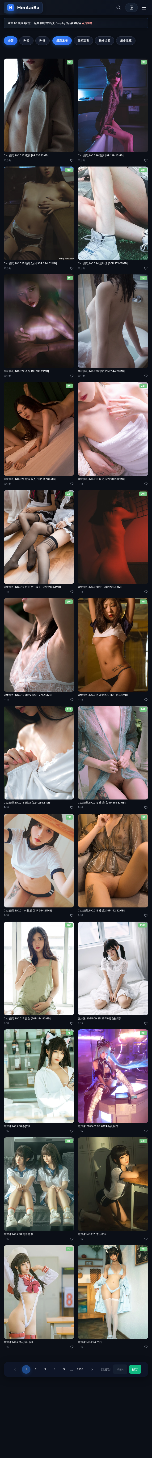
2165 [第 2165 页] (80, 1369)
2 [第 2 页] (36, 1369)
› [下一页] (92, 1369)
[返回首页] (23, 7)
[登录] (131, 7)
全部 (10, 40)
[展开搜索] (118, 7)
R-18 (42, 40)
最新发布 (62, 40)
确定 (135, 1369)
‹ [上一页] (15, 1369)
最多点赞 (104, 40)
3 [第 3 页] (45, 1369)
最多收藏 (125, 40)
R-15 (26, 40)
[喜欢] (71, 160)
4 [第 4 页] (54, 1369)
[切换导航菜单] (144, 7)
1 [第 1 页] (26, 1369)
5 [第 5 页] (64, 1369)
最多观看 (83, 40)
